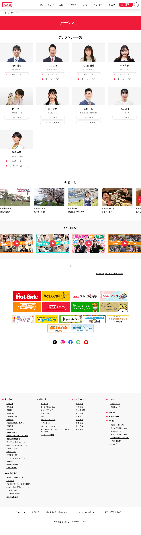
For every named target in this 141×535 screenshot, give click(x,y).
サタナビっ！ (46, 417)
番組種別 (10, 434)
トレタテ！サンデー (48, 414)
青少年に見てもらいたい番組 (17, 441)
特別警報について (117, 429)
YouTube (87, 345)
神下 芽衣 (80, 417)
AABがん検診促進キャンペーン (18, 496)
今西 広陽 (80, 410)
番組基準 (10, 431)
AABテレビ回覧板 (13, 502)
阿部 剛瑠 (80, 407)
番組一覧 (43, 403)
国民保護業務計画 (13, 444)
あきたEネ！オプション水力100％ (19, 492)
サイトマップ (19, 522)
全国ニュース (115, 410)
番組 (40, 5)
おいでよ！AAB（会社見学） (16, 485)
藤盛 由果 (80, 434)
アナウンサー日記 (52, 80)
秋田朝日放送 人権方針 (15, 427)
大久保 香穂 (81, 414)
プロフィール (16, 74)
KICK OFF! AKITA (48, 431)
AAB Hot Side (12, 499)
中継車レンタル (12, 455)
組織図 (9, 414)
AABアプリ (114, 450)
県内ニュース (115, 407)
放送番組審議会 (13, 438)
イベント (84, 5)
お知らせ (9, 407)
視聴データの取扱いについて (17, 451)
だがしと (44, 421)
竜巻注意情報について (119, 439)
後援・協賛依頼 (12, 472)
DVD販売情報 (116, 446)
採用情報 (10, 424)
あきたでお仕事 (12, 506)
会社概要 (10, 410)
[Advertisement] (70, 371)
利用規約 (10, 468)
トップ (4, 13)
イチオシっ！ (46, 427)
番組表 (124, 5)
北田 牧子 (80, 421)
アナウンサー (71, 5)
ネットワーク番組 (48, 440)
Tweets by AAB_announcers (109, 276)
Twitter (54, 345)
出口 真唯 (80, 431)
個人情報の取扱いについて (17, 448)
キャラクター (98, 5)
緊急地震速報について (119, 433)
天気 (59, 5)
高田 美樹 (80, 424)
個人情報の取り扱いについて (56, 522)
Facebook (70, 345)
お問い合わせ (11, 475)
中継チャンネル (12, 421)
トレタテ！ (45, 407)
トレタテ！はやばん (48, 410)
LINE (78, 345)
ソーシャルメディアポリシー (17, 465)
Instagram (62, 345)
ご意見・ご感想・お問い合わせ (115, 522)
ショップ (110, 5)
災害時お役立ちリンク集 (120, 443)
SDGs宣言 (10, 489)
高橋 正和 (80, 427)
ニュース (49, 5)
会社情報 (9, 403)
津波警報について (117, 436)
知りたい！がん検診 (48, 424)
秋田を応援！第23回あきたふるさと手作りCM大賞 (56, 435)
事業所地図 (11, 417)
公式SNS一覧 (12, 462)
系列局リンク (11, 458)
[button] (139, 202)
